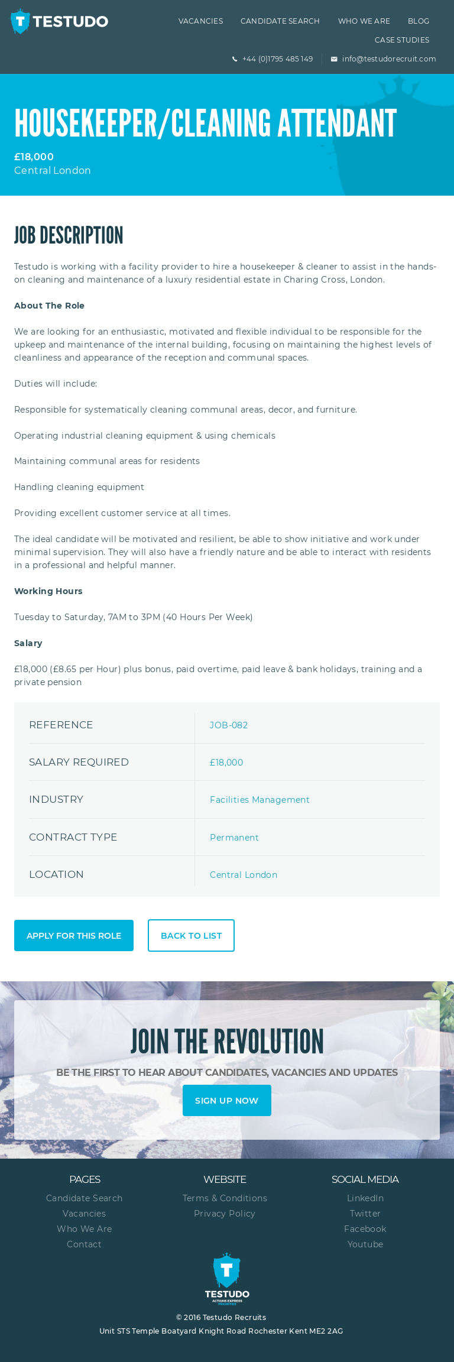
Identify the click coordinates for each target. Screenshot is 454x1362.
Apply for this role (74, 935)
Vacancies (201, 21)
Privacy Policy (225, 1213)
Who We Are (84, 1229)
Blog (418, 21)
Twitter (365, 1213)
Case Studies (402, 39)
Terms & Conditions (225, 1198)
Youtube (366, 1244)
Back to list (191, 935)
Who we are (364, 21)
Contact (84, 1244)
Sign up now (227, 1100)
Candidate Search (280, 21)
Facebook (365, 1229)
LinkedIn (365, 1198)
